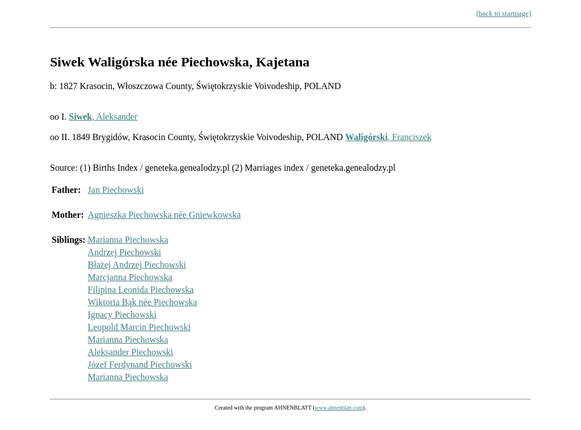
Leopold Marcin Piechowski (139, 327)
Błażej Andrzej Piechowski (137, 264)
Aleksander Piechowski (131, 352)
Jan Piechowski (116, 190)
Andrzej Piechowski (124, 252)
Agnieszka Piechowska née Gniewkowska (164, 215)
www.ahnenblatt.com (339, 407)
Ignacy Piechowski (122, 314)
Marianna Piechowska (128, 239)
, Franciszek (388, 137)
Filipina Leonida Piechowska (141, 289)
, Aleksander (103, 116)
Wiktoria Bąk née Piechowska (142, 302)
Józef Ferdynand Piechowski (140, 364)
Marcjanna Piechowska (130, 277)
